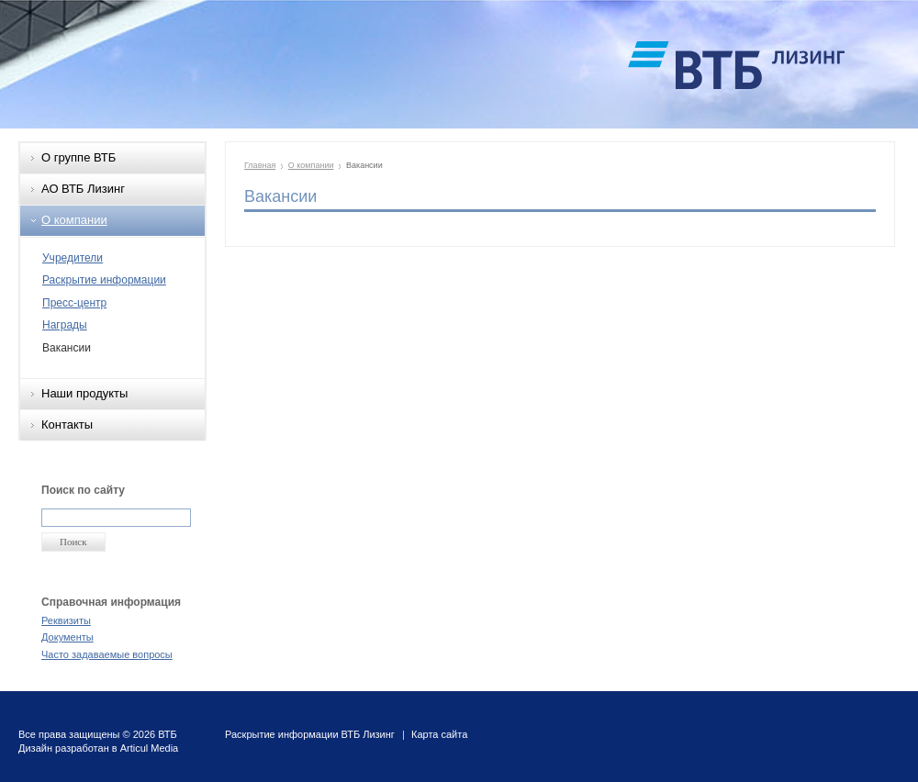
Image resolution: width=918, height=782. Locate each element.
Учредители (72, 257)
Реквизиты (66, 620)
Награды (64, 324)
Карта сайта (439, 734)
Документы (67, 636)
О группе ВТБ (78, 157)
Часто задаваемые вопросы (107, 654)
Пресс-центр (74, 302)
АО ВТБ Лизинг (83, 189)
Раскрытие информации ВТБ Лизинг (310, 734)
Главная (259, 165)
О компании (74, 220)
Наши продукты (84, 393)
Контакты (67, 424)
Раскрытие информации (104, 280)
